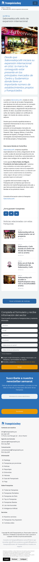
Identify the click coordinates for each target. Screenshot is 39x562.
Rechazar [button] (14, 559)
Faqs (4, 481)
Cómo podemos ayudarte (21, 542)
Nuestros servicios (9, 517)
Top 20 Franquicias (9, 499)
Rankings (6, 460)
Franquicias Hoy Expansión (12, 520)
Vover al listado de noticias (19, 301)
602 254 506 (5, 452)
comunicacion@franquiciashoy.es (12, 450)
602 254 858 (5, 444)
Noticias (5, 466)
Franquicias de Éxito (9, 496)
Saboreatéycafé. (9, 199)
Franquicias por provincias (11, 463)
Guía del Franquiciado (10, 478)
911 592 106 (5, 434)
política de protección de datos (25, 362)
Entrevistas (7, 472)
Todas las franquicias (10, 490)
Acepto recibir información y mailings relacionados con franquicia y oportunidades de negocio (19, 358)
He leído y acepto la (19, 362)
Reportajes (7, 469)
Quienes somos (23, 540)
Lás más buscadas (9, 505)
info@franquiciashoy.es (9, 432)
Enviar (20, 367)
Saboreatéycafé (16, 100)
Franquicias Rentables (10, 493)
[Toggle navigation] (35, 3)
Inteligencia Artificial (9, 508)
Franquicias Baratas (9, 502)
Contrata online (8, 523)
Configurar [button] (23, 559)
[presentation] (15, 404)
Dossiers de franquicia (17, 544)
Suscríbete (19, 411)
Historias (6, 475)
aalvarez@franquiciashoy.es (10, 442)
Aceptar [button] (6, 559)
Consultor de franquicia (10, 540)
